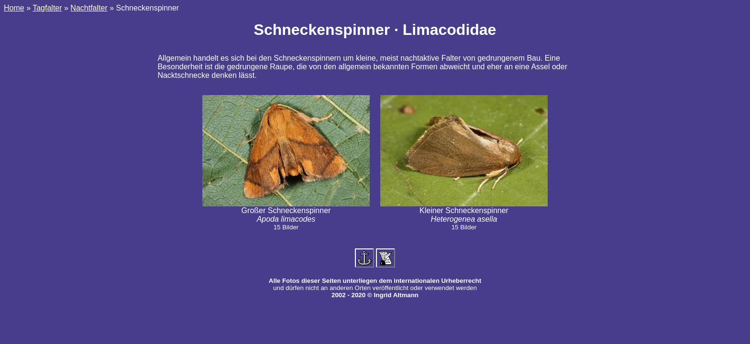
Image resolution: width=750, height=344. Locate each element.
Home (14, 8)
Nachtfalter (88, 8)
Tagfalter (47, 8)
